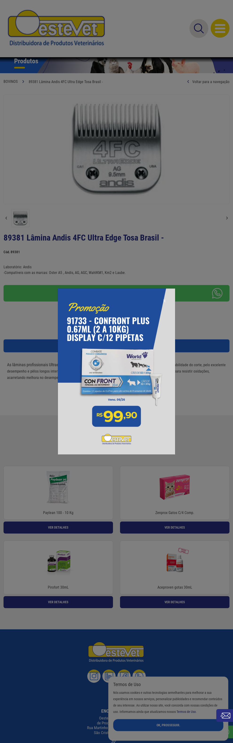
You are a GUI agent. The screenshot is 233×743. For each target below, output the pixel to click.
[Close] (164, 289)
